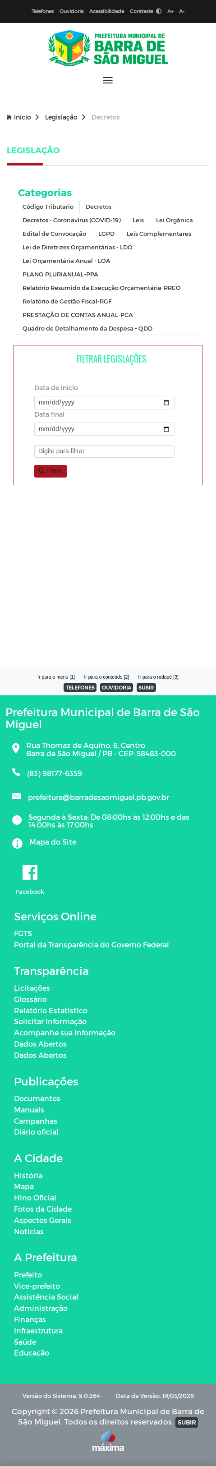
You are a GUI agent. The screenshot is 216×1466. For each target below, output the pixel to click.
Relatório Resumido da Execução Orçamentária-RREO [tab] (102, 287)
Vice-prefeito (37, 1286)
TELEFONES (80, 687)
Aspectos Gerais (42, 1220)
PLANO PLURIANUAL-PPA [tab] (60, 274)
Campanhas (35, 1121)
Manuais (29, 1109)
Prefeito (28, 1274)
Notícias (29, 1231)
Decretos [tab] (98, 206)
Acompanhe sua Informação (64, 1032)
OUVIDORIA (116, 687)
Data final (49, 414)
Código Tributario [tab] (48, 206)
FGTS (23, 933)
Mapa (24, 1186)
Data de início (56, 387)
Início (23, 117)
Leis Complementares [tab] (159, 233)
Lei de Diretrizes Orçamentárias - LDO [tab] (78, 247)
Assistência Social (46, 1296)
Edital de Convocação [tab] (54, 233)
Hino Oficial (35, 1197)
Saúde (25, 1341)
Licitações (32, 987)
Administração (41, 1308)
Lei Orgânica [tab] (174, 219)
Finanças (30, 1319)
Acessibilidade (106, 11)
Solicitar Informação (50, 1021)
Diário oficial (36, 1131)
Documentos (37, 1098)
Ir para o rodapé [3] (158, 677)
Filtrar (50, 470)
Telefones (43, 11)
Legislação (65, 117)
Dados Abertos (40, 1043)
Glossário (30, 999)
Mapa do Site (52, 841)
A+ (170, 11)
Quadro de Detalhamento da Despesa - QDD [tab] (87, 328)
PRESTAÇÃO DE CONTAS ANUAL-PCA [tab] (78, 314)
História (28, 1175)
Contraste (145, 11)
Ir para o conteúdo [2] (106, 677)
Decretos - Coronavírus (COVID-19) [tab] (71, 219)
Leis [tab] (138, 219)
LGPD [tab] (106, 233)
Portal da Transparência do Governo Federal (91, 944)
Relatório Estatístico (50, 1010)
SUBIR (146, 687)
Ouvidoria (71, 11)
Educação (31, 1352)
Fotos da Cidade (43, 1208)
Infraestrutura (38, 1330)
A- (181, 11)
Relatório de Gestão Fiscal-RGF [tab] (67, 301)
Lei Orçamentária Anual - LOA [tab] (66, 260)
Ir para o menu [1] (56, 677)
